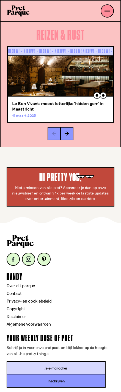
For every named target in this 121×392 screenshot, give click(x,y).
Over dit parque (21, 286)
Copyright (16, 309)
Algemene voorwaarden (29, 324)
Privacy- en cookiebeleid (29, 301)
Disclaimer (16, 317)
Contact (14, 294)
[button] (66, 133)
